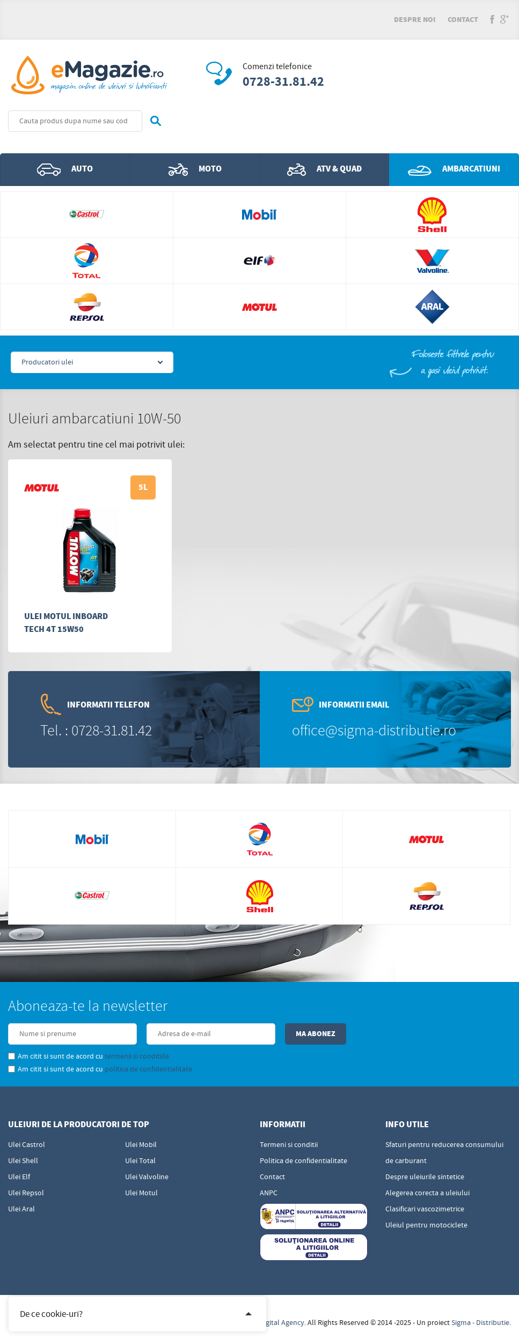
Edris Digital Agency (273, 1323)
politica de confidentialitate (148, 1069)
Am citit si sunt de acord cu (88, 1056)
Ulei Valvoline (147, 1177)
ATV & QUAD (324, 169)
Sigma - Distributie (480, 1323)
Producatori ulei (47, 362)
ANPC (268, 1193)
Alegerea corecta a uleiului (427, 1193)
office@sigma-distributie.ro (374, 730)
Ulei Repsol (26, 1193)
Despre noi (414, 19)
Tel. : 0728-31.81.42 (96, 730)
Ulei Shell (23, 1161)
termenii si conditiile (137, 1056)
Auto (65, 169)
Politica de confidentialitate (303, 1161)
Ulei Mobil (141, 1145)
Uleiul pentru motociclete (426, 1225)
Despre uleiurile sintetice (424, 1177)
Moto (195, 169)
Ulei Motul (141, 1193)
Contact (463, 19)
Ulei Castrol (26, 1145)
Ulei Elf (19, 1177)
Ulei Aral (21, 1209)
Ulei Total (140, 1161)
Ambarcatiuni (454, 169)
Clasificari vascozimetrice (424, 1209)
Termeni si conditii (289, 1145)
